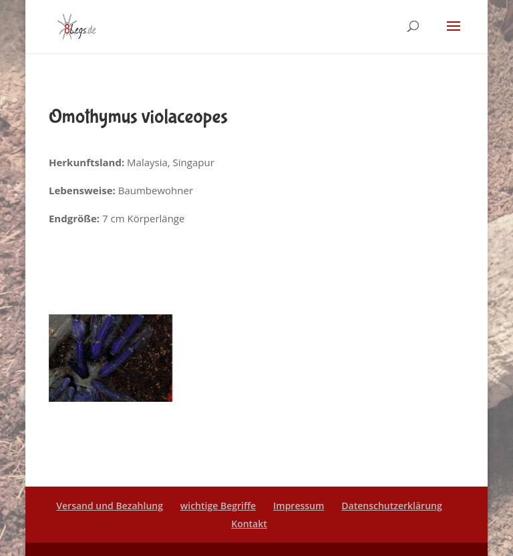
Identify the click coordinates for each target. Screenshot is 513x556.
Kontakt (249, 523)
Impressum (298, 505)
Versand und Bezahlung (109, 505)
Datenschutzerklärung (391, 505)
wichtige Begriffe (218, 505)
